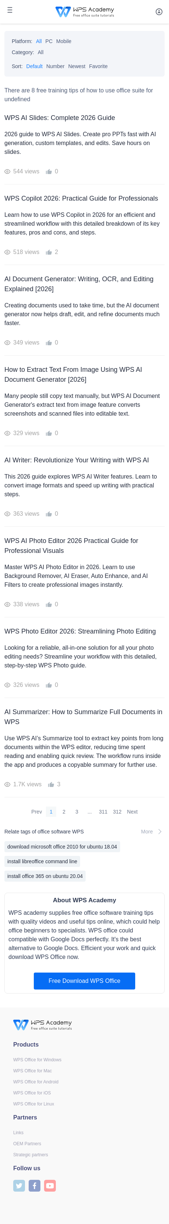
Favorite (98, 66)
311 (103, 812)
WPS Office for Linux (33, 1104)
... (89, 812)
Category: (23, 52)
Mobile (63, 41)
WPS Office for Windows (37, 1059)
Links (18, 1132)
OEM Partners (27, 1143)
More (153, 831)
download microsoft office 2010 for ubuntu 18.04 (62, 847)
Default (34, 66)
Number (55, 66)
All (39, 41)
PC (49, 41)
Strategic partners (30, 1154)
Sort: (17, 66)
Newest (77, 66)
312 (117, 812)
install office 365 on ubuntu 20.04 (45, 876)
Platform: (22, 41)
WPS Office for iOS (32, 1093)
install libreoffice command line (42, 861)
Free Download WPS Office (84, 981)
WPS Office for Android (35, 1081)
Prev (36, 812)
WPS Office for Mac (32, 1070)
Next (132, 812)
